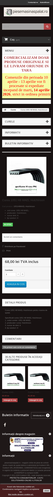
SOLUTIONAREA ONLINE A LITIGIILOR (26, 480)
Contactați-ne (33, 2)
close (46, 491)
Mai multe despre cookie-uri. (21, 494)
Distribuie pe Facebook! (15, 246)
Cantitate (9, 270)
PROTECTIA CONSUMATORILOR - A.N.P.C (26, 478)
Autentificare (44, 2)
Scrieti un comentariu (13, 237)
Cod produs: (7, 206)
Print (8, 251)
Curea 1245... (34, 392)
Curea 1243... (8, 392)
